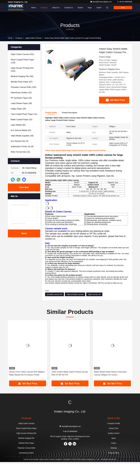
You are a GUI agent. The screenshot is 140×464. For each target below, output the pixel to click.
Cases (113, 445)
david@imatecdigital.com (101, 2)
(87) (21, 82)
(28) (22, 136)
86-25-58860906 (124, 2)
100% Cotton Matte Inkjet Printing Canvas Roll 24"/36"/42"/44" (69, 375)
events (80, 8)
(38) (21, 103)
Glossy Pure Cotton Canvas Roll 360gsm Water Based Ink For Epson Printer (27, 375)
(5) (19, 141)
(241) (22, 54)
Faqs (90, 8)
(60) (22, 76)
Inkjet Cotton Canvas (33, 38)
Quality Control (113, 435)
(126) (23, 87)
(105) (22, 69)
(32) (21, 92)
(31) (24, 114)
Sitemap (113, 450)
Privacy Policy (113, 455)
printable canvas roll (54, 296)
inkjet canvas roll (94, 296)
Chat (123, 8)
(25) (21, 98)
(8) (22, 146)
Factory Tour (113, 430)
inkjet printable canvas (75, 296)
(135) (22, 61)
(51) (21, 130)
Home (33, 8)
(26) (18, 109)
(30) (18, 125)
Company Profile (113, 425)
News (113, 440)
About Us (55, 8)
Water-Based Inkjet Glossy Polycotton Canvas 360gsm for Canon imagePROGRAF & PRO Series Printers (111, 375)
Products (44, 8)
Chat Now (24, 187)
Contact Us (68, 8)
